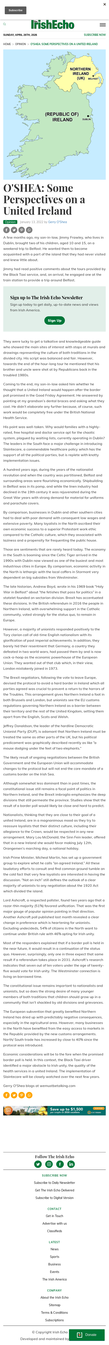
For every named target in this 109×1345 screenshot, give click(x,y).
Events (54, 1272)
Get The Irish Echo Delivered (54, 1190)
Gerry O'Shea (57, 222)
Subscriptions (54, 1320)
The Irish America (54, 1279)
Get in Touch (54, 1216)
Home (7, 44)
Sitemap (54, 1305)
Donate (90, 1335)
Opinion (20, 44)
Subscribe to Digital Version (54, 1198)
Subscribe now (95, 34)
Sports (54, 1257)
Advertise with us (54, 1223)
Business (54, 1264)
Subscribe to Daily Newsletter (54, 1183)
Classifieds (54, 1231)
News (55, 1249)
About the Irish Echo (54, 1297)
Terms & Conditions (54, 1313)
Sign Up (54, 320)
